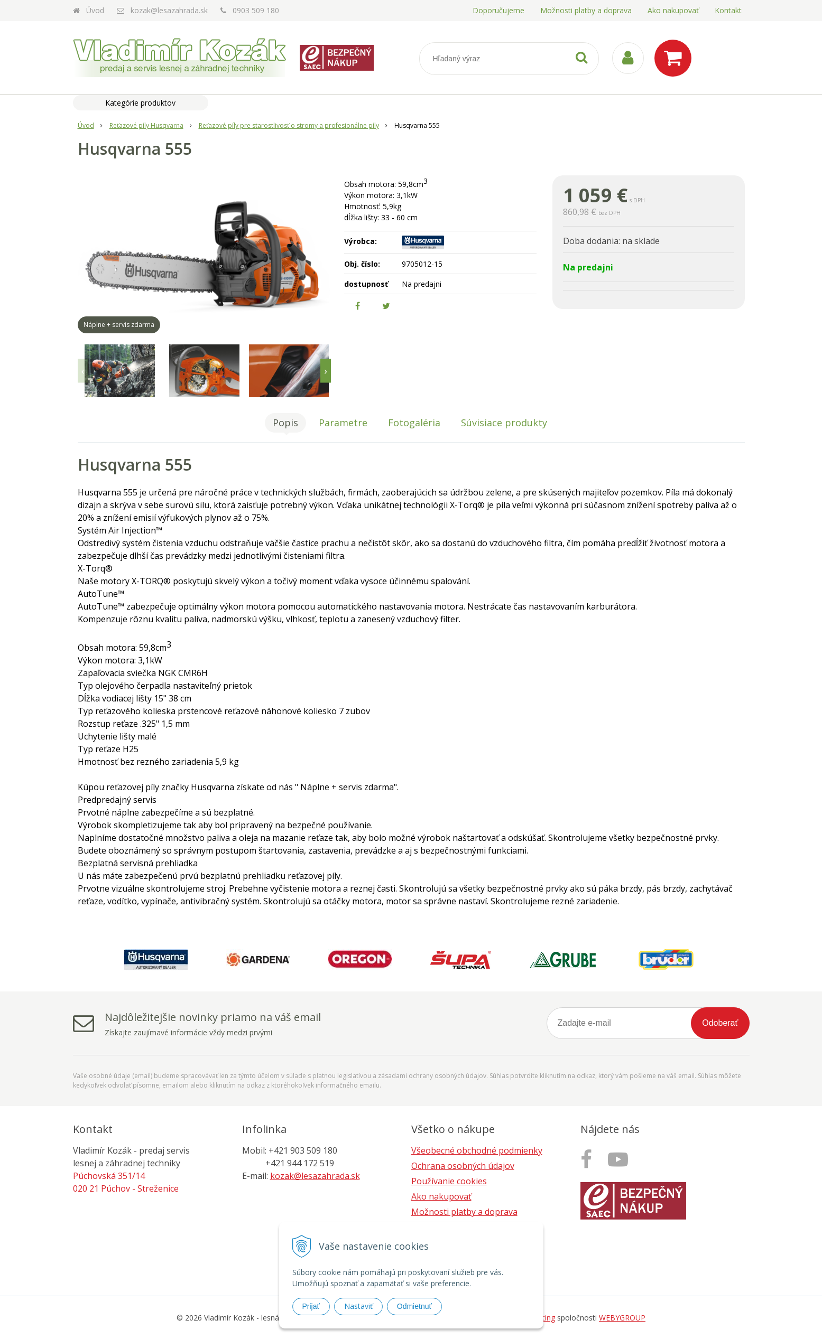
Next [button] (325, 371)
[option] (120, 370)
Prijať (311, 1306)
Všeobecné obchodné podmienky (476, 1150)
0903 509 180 (256, 10)
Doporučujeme (498, 10)
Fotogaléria (414, 422)
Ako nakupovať (673, 10)
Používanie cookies (449, 1181)
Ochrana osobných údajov (462, 1166)
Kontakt (728, 10)
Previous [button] (83, 371)
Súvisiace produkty (504, 422)
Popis (285, 422)
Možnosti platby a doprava (586, 10)
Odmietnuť (414, 1306)
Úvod (95, 10)
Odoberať (720, 1022)
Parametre (343, 422)
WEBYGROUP (622, 1318)
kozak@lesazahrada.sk (169, 10)
